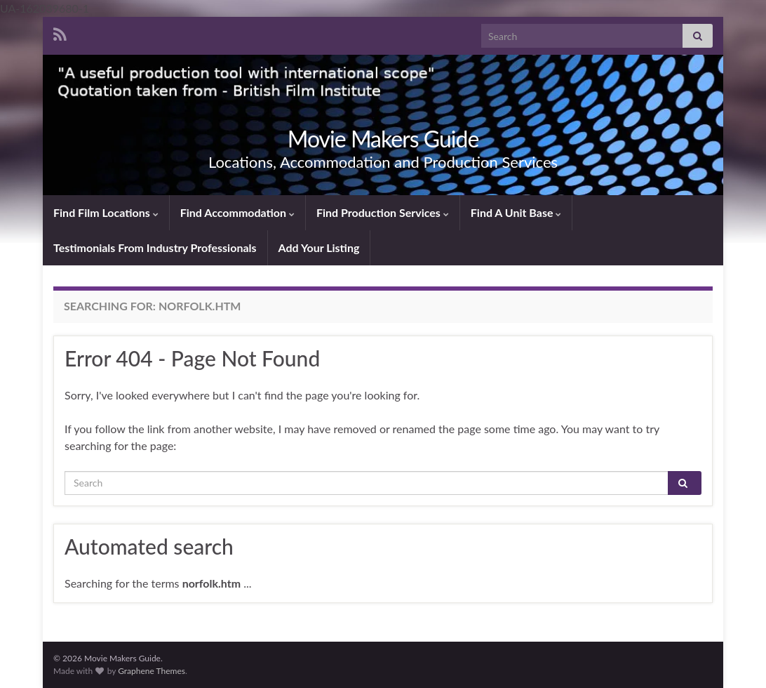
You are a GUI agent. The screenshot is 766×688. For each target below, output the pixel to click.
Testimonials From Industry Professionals (155, 247)
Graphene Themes (151, 671)
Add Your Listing (319, 247)
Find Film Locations (106, 212)
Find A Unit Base (516, 212)
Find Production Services (382, 212)
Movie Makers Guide (383, 138)
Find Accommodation (237, 212)
